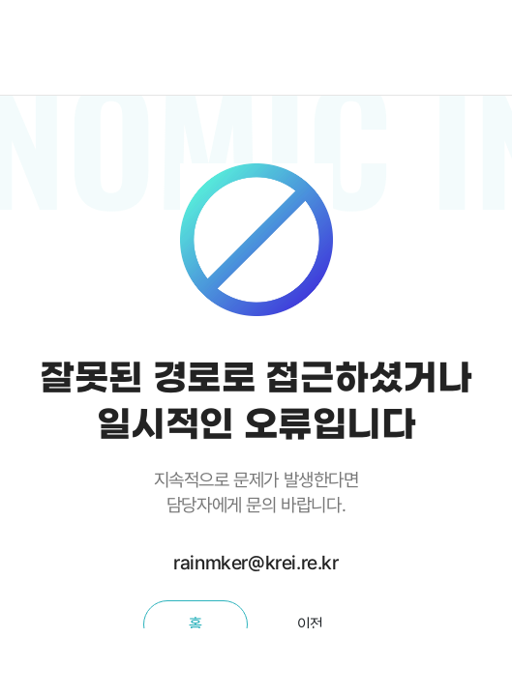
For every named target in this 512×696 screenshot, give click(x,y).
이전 (310, 624)
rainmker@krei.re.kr (255, 562)
